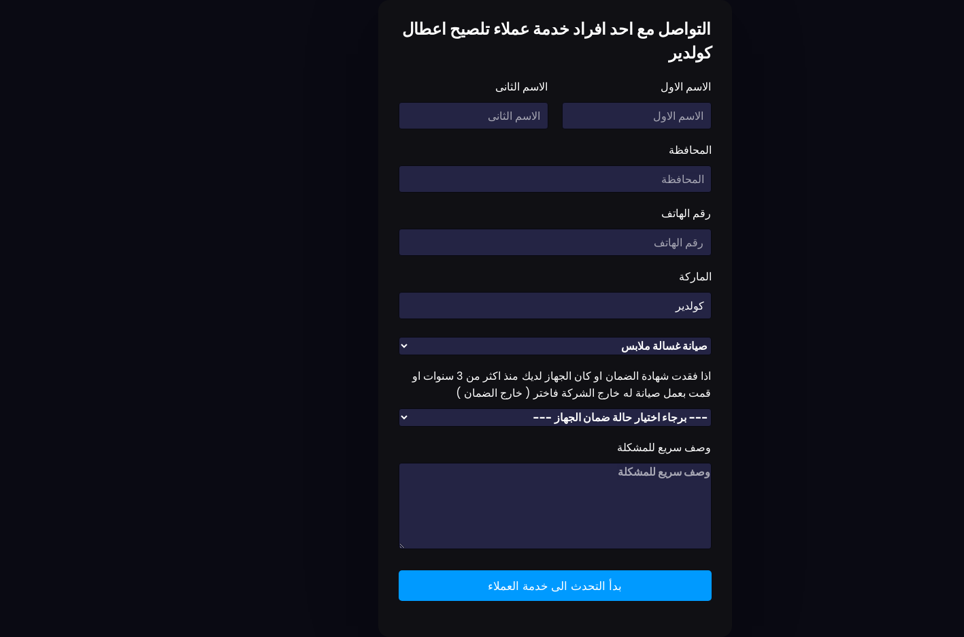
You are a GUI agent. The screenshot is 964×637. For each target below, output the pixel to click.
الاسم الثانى (448, 87)
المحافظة (617, 150)
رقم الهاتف (613, 213)
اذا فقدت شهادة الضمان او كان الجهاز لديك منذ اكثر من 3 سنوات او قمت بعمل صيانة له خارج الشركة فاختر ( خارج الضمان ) (489, 384)
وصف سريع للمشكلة (591, 447)
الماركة (622, 276)
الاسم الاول (613, 87)
